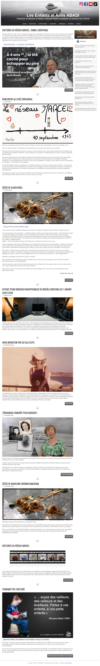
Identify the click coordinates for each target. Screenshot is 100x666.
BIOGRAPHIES (53, 24)
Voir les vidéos (68, 580)
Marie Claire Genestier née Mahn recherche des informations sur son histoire (84, 103)
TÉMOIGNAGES (62, 24)
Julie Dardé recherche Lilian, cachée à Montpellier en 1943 (85, 51)
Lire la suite (69, 178)
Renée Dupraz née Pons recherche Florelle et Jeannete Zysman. (84, 66)
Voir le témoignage (67, 474)
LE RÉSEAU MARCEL (42, 24)
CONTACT (78, 24)
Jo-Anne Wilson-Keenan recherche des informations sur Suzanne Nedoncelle (85, 56)
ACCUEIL (24, 24)
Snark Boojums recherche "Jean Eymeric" (83, 61)
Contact (62, 663)
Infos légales (68, 663)
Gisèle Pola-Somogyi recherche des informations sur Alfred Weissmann (84, 92)
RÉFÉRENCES (71, 24)
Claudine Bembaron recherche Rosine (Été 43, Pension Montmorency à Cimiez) (85, 109)
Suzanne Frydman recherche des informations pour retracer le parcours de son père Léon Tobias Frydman (85, 79)
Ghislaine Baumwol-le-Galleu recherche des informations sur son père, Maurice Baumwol (85, 72)
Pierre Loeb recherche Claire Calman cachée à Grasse (85, 46)
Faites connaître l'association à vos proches (60, 655)
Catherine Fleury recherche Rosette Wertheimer (84, 97)
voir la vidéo (68, 90)
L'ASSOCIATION (32, 24)
